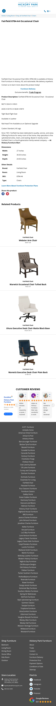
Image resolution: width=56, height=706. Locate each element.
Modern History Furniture (28, 559)
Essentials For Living (28, 480)
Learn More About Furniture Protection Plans (20, 186)
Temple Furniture (28, 606)
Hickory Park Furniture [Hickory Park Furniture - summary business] (9, 401)
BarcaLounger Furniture (28, 442)
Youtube (37, 689)
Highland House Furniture (28, 512)
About (32, 645)
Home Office (6, 654)
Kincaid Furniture (28, 530)
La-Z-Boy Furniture (28, 533)
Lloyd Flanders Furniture (28, 544)
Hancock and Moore (28, 503)
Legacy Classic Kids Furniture (28, 541)
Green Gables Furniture (28, 497)
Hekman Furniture (28, 506)
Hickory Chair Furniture (28, 509)
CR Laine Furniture (28, 467)
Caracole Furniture (28, 453)
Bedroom (5, 645)
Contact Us (34, 654)
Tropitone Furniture (28, 608)
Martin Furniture (28, 553)
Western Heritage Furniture (28, 626)
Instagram (37, 684)
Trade (32, 648)
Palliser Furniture (28, 570)
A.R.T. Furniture (28, 427)
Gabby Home (28, 494)
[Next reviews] (52, 405)
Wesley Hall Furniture (28, 623)
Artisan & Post (28, 436)
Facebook (37, 680)
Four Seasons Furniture (28, 489)
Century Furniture (28, 456)
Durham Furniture (28, 473)
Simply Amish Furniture (28, 585)
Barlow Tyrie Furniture (28, 444)
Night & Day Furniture (28, 561)
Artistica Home (28, 439)
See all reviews (8, 414)
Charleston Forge (28, 459)
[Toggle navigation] (4, 11)
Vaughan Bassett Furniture (28, 617)
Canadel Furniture (28, 450)
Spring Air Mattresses (28, 594)
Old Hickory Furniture (28, 567)
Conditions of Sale (36, 667)
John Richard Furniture (28, 520)
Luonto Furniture (28, 547)
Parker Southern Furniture (28, 573)
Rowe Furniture (28, 582)
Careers (32, 651)
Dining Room (6, 651)
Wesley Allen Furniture (28, 620)
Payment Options (36, 663)
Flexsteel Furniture (28, 486)
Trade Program (35, 92)
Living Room (6, 648)
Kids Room (5, 657)
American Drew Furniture (27, 433)
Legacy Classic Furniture (28, 538)
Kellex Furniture (28, 527)
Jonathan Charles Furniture (28, 523)
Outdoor (5, 660)
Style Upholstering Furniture (28, 600)
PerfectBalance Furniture (28, 577)
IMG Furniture (28, 514)
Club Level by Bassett (28, 465)
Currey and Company (28, 470)
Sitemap (33, 670)
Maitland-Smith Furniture (28, 550)
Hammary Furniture (28, 500)
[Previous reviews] (16, 405)
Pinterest (37, 693)
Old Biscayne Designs (28, 564)
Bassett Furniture (28, 447)
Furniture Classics (28, 491)
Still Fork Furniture (28, 597)
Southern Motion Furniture (28, 591)
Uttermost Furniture (28, 614)
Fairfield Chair (28, 237)
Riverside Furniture (28, 580)
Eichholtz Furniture (28, 477)
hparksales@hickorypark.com (13, 685)
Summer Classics (28, 603)
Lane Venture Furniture (28, 536)
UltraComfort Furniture (28, 611)
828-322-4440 (8, 689)
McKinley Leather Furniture (28, 556)
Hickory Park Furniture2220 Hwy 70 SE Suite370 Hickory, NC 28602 (11, 680)
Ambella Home (27, 430)
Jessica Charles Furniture (28, 517)
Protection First (35, 660)
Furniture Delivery (28, 89)
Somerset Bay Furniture (28, 588)
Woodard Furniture (28, 632)
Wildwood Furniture (28, 629)
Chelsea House (27, 462)
